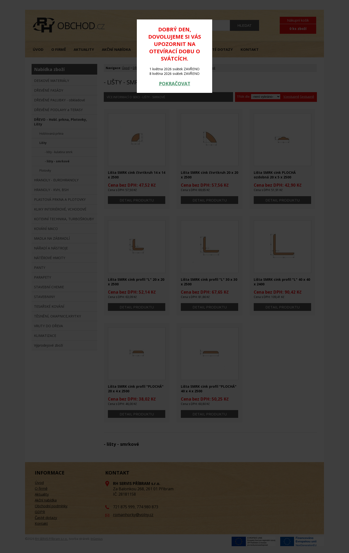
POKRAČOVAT (174, 83)
